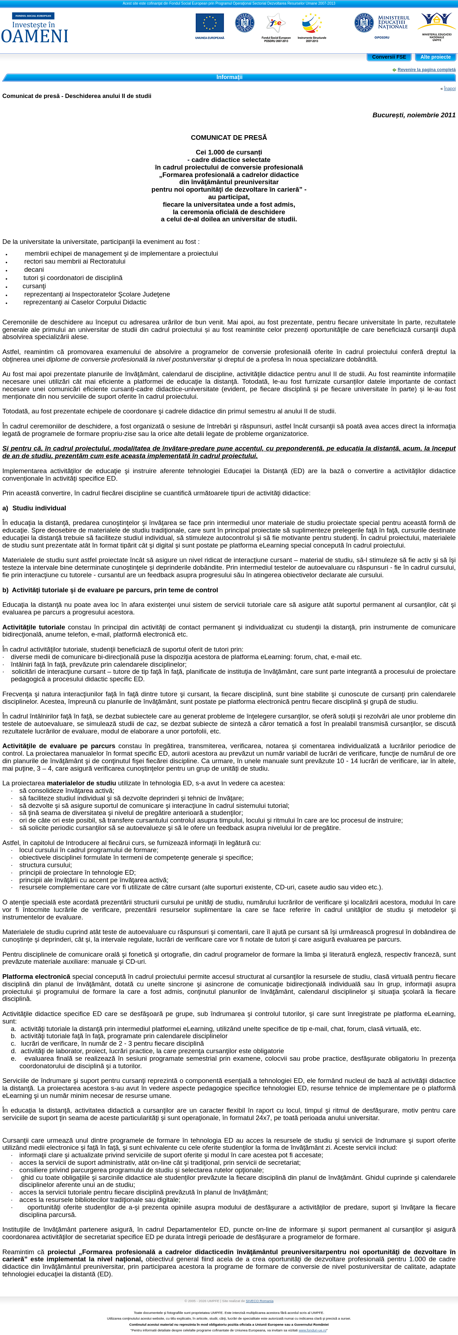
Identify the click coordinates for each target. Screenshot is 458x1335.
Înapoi (450, 88)
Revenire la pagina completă (427, 69)
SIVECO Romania (259, 1301)
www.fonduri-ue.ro (312, 1330)
